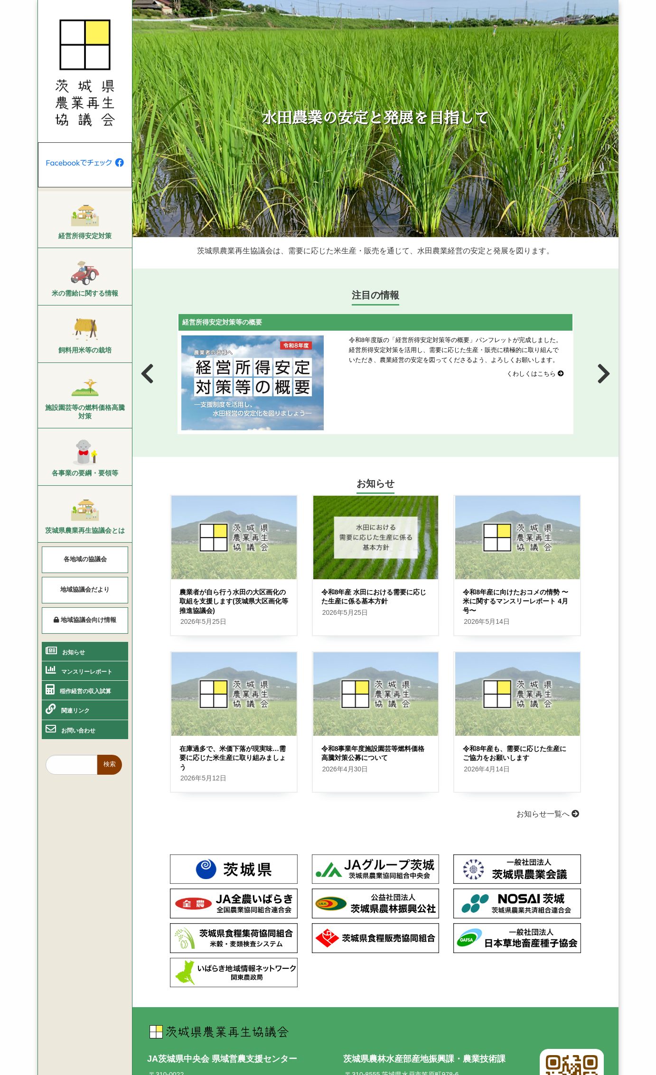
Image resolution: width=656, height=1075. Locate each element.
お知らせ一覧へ (547, 814)
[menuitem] (85, 220)
